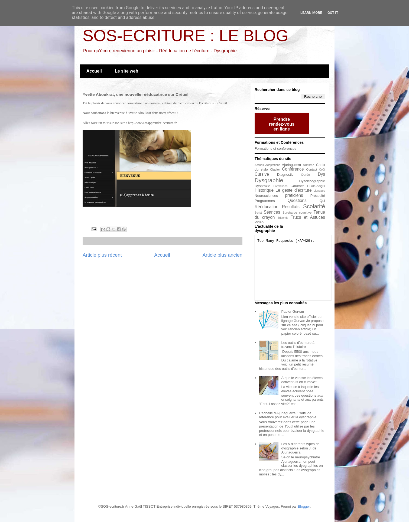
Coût (322, 169)
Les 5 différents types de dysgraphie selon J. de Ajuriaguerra (300, 448)
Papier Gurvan (292, 311)
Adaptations (272, 165)
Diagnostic (285, 174)
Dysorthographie (312, 181)
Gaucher (297, 186)
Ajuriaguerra (291, 165)
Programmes (265, 201)
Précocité (317, 196)
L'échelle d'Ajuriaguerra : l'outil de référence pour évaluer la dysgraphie (287, 415)
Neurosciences (266, 196)
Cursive (262, 174)
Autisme (308, 165)
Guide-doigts (316, 186)
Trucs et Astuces (308, 217)
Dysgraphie (269, 180)
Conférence (293, 169)
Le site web (126, 71)
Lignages (319, 190)
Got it (332, 13)
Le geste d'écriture (293, 190)
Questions (297, 200)
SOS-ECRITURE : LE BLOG (185, 36)
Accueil (94, 71)
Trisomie (283, 217)
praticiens (294, 195)
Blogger (304, 506)
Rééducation (266, 206)
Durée (305, 174)
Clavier (275, 169)
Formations (280, 186)
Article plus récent (102, 255)
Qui (322, 201)
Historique (264, 190)
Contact (311, 169)
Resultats (291, 206)
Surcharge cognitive (297, 212)
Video (259, 222)
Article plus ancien (222, 255)
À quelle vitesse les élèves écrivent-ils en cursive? (301, 380)
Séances (272, 212)
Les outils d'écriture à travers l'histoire (297, 345)
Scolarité (314, 206)
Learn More (311, 13)
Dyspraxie (262, 186)
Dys (321, 174)
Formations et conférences (275, 148)
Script (258, 212)
